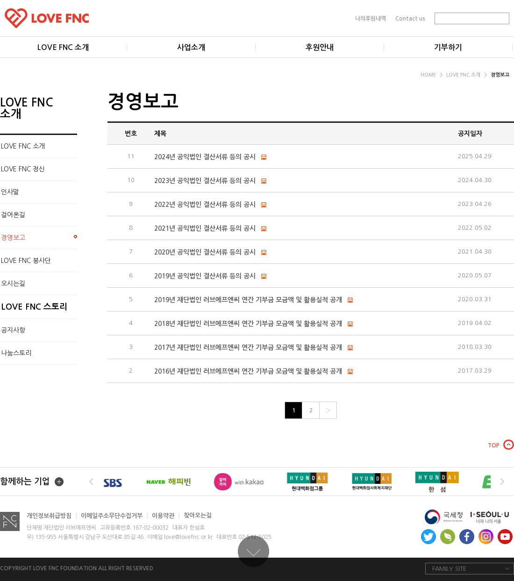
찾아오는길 (198, 516)
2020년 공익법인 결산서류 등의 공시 (205, 252)
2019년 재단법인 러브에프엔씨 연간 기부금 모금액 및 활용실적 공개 (248, 300)
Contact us (410, 18)
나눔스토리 (16, 353)
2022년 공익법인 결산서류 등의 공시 (205, 204)
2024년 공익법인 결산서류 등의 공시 (205, 157)
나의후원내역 (370, 18)
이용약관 (166, 516)
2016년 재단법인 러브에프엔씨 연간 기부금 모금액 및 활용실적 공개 (249, 371)
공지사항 (13, 330)
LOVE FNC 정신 (23, 169)
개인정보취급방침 (52, 516)
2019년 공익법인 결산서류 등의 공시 (205, 276)
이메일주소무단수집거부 (114, 516)
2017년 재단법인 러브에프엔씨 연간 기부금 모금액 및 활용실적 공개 (249, 347)
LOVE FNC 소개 (466, 75)
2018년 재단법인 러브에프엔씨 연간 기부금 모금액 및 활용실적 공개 (249, 323)
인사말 (10, 192)
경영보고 (500, 75)
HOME (432, 75)
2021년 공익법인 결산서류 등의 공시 (205, 228)
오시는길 (13, 283)
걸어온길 (13, 215)
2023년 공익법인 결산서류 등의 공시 (205, 180)
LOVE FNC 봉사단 (26, 260)
